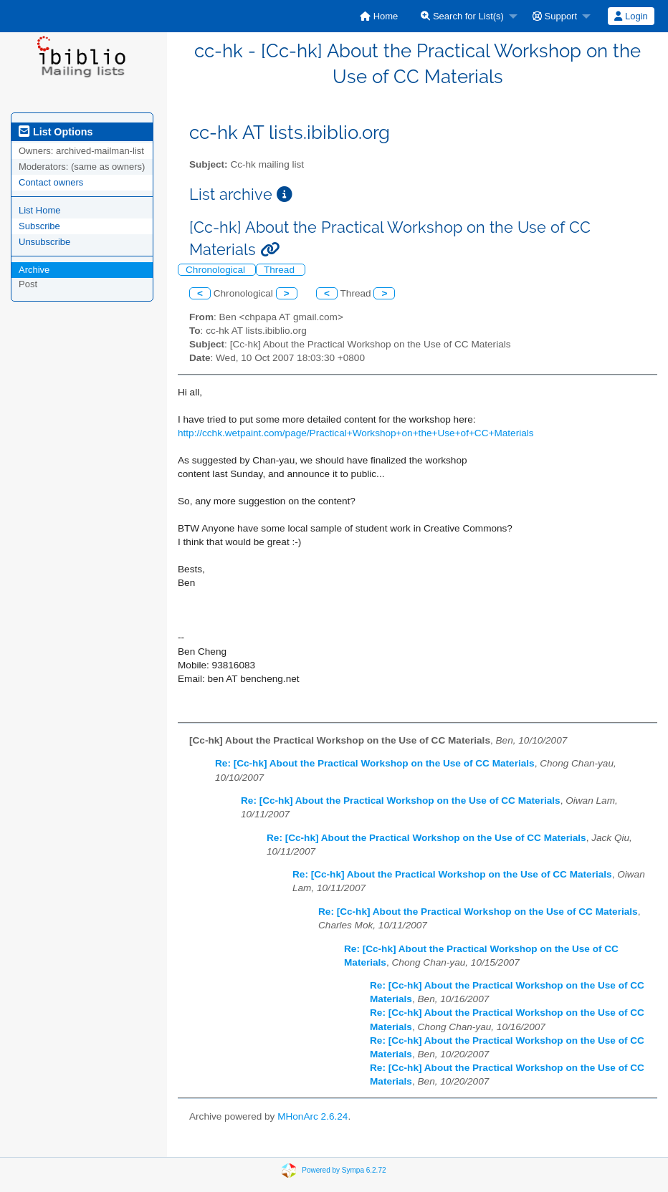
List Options (55, 132)
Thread (280, 269)
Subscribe (39, 226)
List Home (40, 210)
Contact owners (51, 182)
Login (630, 16)
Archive (34, 269)
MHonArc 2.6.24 (312, 1116)
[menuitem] (378, 16)
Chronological (217, 269)
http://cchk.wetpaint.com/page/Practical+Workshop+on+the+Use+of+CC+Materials (356, 433)
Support (555, 16)
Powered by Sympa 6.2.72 (344, 1170)
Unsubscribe (44, 241)
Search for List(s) (462, 16)
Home (379, 16)
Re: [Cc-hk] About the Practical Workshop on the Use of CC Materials (375, 763)
